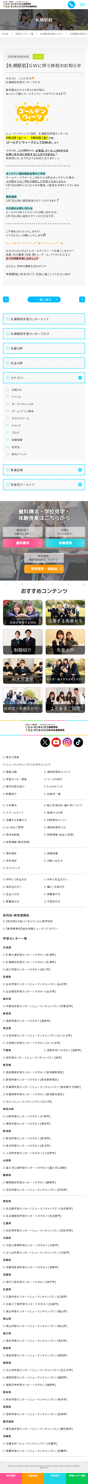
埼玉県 (7, 1028)
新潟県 (7, 1131)
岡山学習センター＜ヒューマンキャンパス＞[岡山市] (37, 1326)
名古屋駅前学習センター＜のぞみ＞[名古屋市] (34, 1216)
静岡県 (7, 1175)
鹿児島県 (8, 1421)
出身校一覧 (54, 794)
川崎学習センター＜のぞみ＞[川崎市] (28, 1116)
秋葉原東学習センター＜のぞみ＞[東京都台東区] (35, 1094)
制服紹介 (11, 794)
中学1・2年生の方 (16, 879)
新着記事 (17, 470)
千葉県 (7, 1050)
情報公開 (11, 772)
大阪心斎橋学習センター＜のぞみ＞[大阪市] (32, 1245)
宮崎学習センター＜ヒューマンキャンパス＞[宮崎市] (37, 1414)
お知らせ (17, 389)
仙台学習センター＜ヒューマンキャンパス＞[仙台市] (37, 984)
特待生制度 (13, 834)
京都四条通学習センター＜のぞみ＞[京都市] (32, 1267)
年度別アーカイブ (22, 484)
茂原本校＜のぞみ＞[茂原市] (64, 1050)
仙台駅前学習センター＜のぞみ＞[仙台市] (31, 991)
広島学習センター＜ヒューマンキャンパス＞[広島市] (37, 1296)
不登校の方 (54, 901)
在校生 (16, 447)
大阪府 (7, 1238)
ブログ (15, 432)
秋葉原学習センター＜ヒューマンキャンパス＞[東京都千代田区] (43, 1087)
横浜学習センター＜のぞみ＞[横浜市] (28, 1123)
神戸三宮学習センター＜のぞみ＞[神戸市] (31, 1282)
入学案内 (11, 805)
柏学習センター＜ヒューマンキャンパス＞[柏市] (34, 1057)
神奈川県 (8, 1109)
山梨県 (7, 1160)
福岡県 (7, 1362)
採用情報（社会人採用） (61, 834)
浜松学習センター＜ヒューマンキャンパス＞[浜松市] (37, 1189)
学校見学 (11, 860)
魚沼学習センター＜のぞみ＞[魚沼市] (28, 1145)
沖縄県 (7, 1436)
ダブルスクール (21, 418)
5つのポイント (55, 786)
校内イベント (19, 454)
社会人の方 (12, 894)
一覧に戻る (44, 299)
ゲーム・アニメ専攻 (23, 411)
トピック (16, 425)
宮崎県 (7, 1407)
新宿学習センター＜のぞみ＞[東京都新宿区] (32, 1079)
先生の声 (17, 363)
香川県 (7, 1333)
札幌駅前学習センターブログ (30, 333)
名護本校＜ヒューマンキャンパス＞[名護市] (32, 1443)
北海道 (7, 947)
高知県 (7, 1348)
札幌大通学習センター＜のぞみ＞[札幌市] (31, 954)
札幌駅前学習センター (51, 33)
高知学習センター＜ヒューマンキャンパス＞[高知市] (37, 1355)
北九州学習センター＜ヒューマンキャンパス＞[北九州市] (39, 1370)
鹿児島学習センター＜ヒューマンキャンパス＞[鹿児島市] (39, 1429)
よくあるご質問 (14, 827)
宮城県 (7, 976)
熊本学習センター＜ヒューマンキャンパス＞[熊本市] (37, 1399)
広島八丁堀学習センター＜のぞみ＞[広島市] (32, 1304)
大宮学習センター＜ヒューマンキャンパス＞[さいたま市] (39, 1035)
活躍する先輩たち (16, 820)
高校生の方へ (14, 887)
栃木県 (7, 999)
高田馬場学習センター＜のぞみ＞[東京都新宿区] (35, 1072)
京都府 (7, 1260)
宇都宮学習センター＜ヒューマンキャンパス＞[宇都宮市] (39, 1006)
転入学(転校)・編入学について (65, 805)
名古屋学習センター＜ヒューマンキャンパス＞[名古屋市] (39, 1208)
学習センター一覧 (24, 33)
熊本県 (7, 1392)
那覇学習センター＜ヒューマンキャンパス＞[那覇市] (37, 1451)
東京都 (7, 1065)
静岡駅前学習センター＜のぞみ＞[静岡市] (31, 1182)
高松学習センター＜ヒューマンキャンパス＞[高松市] (37, 1340)
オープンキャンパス (23, 404)
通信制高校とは (56, 827)
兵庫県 (7, 1274)
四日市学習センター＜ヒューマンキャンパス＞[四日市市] (39, 1230)
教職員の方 (12, 901)
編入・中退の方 (56, 887)
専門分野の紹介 (15, 786)
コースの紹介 (55, 779)
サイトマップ (13, 868)
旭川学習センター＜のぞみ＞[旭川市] (28, 969)
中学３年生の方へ (57, 879)
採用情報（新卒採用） (18, 842)
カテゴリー (18, 377)
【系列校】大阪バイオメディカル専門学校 (29, 921)
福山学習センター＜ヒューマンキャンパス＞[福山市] (37, 1311)
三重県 (7, 1223)
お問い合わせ (55, 860)
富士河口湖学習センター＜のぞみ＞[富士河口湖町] (36, 1167)
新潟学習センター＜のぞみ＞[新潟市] (28, 1138)
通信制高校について (59, 772)
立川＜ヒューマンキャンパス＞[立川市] (29, 1101)
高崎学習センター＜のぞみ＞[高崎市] (28, 1021)
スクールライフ (14, 812)
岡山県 (7, 1318)
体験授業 (17, 440)
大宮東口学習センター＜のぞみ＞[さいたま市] (33, 1043)
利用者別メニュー (57, 820)
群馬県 (7, 1013)
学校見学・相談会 (44, 569)
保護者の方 (54, 894)
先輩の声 (17, 348)
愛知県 (7, 1201)
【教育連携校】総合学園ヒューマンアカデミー (32, 928)
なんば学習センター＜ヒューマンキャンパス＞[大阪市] (38, 1252)
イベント (16, 397)
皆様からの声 (55, 812)
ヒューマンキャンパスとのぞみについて (28, 764)
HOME (5, 33)
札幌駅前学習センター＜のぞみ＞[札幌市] (31, 962)
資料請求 (22, 543)
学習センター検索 (16, 779)
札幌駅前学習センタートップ (30, 319)
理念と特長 (12, 757)
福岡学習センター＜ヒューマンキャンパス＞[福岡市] (37, 1377)
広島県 (7, 1289)
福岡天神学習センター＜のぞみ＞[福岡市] (31, 1384)
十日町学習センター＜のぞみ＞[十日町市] (31, 1153)
